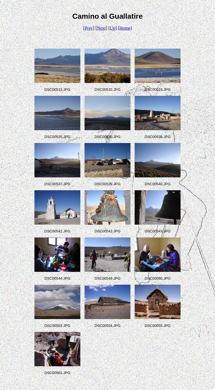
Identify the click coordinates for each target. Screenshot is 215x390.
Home (124, 28)
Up (112, 28)
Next (101, 28)
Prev (89, 28)
